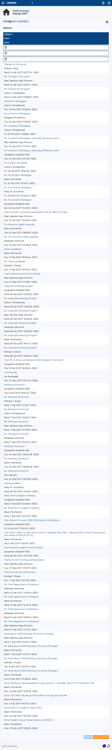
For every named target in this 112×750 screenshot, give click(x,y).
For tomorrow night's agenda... (19, 224)
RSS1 (96, 737)
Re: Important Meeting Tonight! (20, 298)
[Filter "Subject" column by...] (56, 47)
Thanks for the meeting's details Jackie (24, 560)
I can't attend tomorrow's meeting (22, 273)
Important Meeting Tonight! (18, 286)
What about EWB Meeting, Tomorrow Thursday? (29, 633)
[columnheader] (56, 34)
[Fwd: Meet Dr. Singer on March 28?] (23, 707)
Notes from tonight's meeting (19, 495)
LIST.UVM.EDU (9, 746)
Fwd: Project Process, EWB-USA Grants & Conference (31, 520)
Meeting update (12, 483)
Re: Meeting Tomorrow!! (16, 397)
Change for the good (15, 64)
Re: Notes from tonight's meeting (21, 508)
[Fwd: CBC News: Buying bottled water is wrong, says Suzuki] (35, 695)
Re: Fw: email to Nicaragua (17, 175)
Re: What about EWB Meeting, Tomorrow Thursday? (31, 646)
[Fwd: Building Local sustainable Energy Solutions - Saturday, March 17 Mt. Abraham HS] (49, 683)
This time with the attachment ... (20, 572)
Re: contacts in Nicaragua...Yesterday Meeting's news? (32, 138)
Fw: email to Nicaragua (15, 163)
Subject (8, 34)
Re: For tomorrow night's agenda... (21, 236)
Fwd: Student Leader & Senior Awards (23, 547)
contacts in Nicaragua (15, 101)
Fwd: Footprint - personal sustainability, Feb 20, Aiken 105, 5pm (36, 212)
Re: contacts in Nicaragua (17, 113)
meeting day (10, 372)
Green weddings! (12, 249)
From (7, 38)
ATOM (88, 737)
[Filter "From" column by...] (56, 53)
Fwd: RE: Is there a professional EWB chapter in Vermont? (34, 360)
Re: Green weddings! (14, 261)
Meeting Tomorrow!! (14, 384)
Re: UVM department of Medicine (21, 584)
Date (6, 42)
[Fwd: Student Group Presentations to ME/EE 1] (28, 720)
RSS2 (105, 737)
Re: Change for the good (17, 76)
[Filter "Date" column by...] (56, 59)
